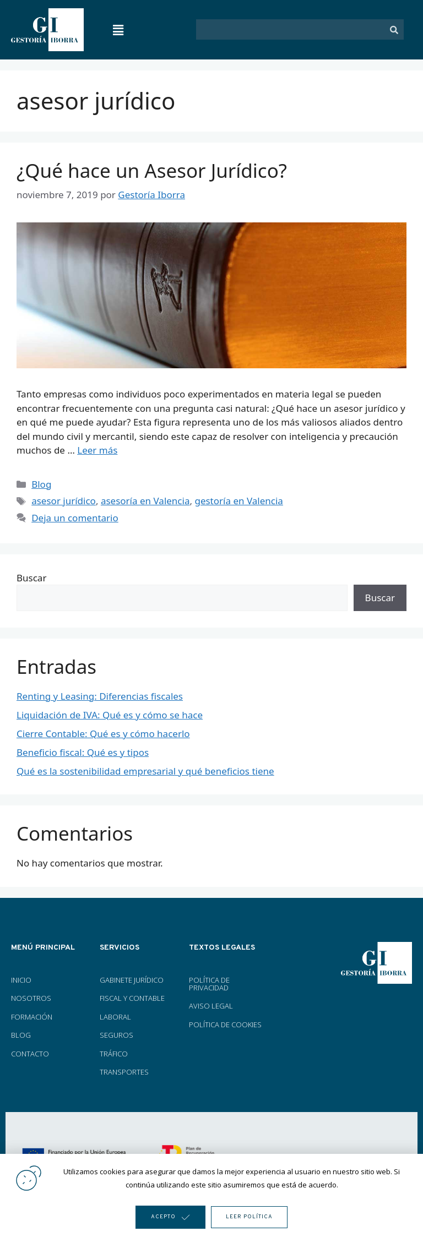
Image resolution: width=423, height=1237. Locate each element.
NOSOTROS (31, 998)
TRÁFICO (114, 1054)
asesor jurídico (63, 500)
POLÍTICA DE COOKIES (225, 1024)
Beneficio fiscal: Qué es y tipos (83, 752)
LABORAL (115, 1017)
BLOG (21, 1035)
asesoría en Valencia (145, 500)
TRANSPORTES (124, 1072)
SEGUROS (116, 1035)
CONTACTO (30, 1054)
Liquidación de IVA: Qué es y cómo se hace (110, 715)
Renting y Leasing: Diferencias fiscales (100, 696)
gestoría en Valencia (238, 500)
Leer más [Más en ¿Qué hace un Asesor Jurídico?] (97, 450)
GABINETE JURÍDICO (132, 980)
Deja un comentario (74, 517)
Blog (41, 484)
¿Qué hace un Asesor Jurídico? (152, 170)
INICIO (21, 980)
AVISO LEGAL (211, 1006)
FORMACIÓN (32, 1017)
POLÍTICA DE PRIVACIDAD (209, 984)
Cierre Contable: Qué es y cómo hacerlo (103, 733)
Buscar (31, 577)
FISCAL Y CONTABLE (132, 998)
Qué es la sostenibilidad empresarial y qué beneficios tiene (145, 771)
